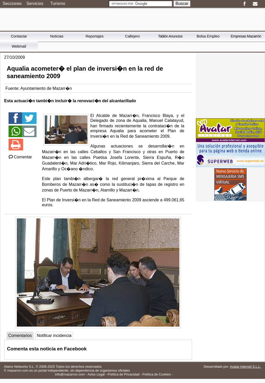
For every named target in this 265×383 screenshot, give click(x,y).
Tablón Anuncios (170, 36)
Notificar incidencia (54, 335)
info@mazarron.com (70, 374)
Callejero (132, 36)
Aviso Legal (96, 374)
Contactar (19, 36)
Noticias (56, 36)
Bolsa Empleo (208, 36)
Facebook (244, 4)
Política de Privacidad (123, 374)
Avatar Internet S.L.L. (245, 367)
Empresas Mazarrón (246, 36)
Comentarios (20, 335)
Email (255, 4)
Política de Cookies (156, 374)
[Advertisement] (230, 85)
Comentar (20, 157)
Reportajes (95, 36)
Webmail (19, 46)
